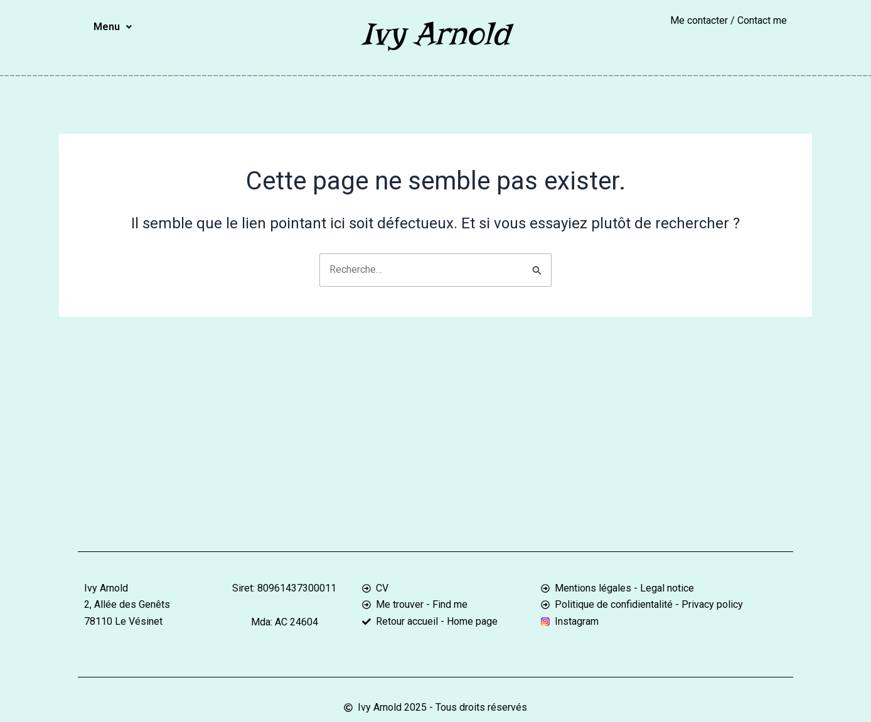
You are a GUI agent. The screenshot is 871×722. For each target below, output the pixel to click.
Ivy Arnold (435, 33)
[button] (112, 27)
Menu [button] (113, 27)
